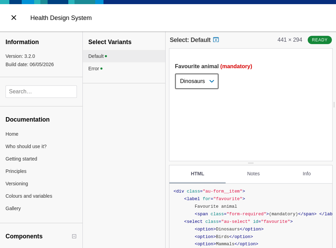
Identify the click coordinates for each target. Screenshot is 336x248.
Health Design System (61, 17)
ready (320, 40)
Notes (253, 173)
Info (306, 173)
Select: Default (195, 40)
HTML (197, 173)
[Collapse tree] (74, 236)
